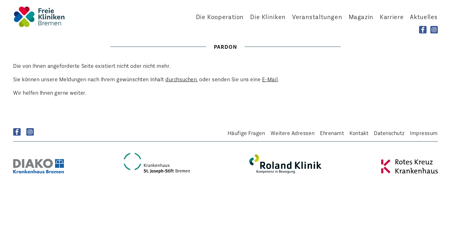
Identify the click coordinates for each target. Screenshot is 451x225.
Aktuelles (424, 16)
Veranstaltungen (317, 16)
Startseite (47, 17)
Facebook (17, 132)
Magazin (361, 16)
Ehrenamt (332, 132)
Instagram (30, 132)
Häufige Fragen (246, 132)
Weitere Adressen (292, 132)
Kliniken (268, 16)
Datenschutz (389, 132)
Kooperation (220, 16)
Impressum (424, 132)
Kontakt (359, 132)
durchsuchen (181, 79)
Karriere (392, 16)
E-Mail (270, 79)
